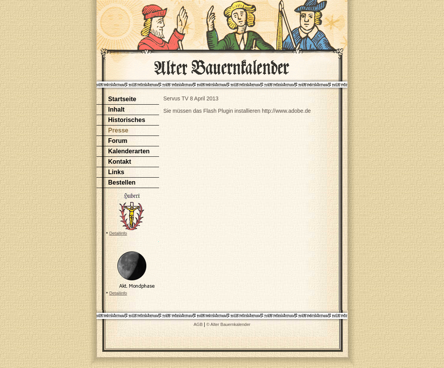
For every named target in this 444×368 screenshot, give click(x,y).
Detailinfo (118, 233)
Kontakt (119, 161)
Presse (118, 130)
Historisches (126, 120)
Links (116, 172)
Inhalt (116, 109)
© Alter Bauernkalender (229, 324)
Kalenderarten (129, 151)
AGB (198, 324)
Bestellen (122, 182)
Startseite (122, 99)
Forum (117, 140)
